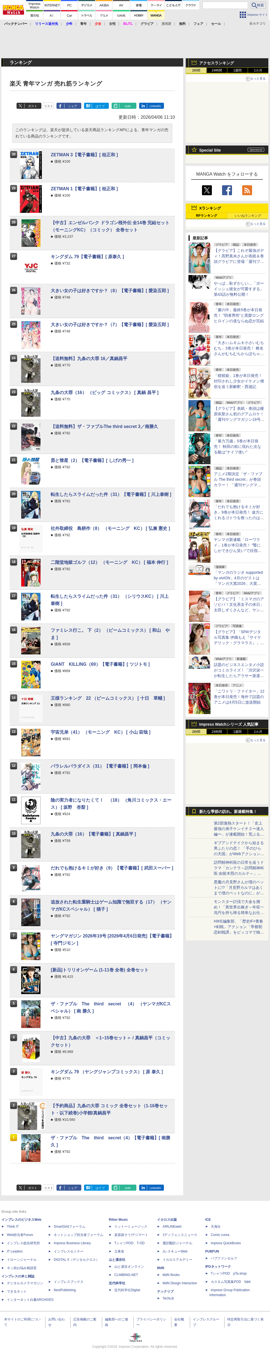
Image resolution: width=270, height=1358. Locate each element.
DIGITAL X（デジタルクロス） (76, 1260)
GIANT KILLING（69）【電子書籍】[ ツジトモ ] (100, 664)
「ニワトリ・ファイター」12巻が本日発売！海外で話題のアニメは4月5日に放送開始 (239, 696)
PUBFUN (212, 1251)
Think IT (13, 1226)
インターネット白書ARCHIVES (30, 1300)
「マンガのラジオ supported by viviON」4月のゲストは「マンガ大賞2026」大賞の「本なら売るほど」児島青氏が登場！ (239, 583)
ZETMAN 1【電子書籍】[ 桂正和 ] (84, 188)
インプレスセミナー (68, 1251)
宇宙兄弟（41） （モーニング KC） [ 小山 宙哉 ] (100, 732)
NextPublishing (65, 1290)
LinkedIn (155, 106)
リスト (48, 106)
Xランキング (210, 208)
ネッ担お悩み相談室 (22, 1268)
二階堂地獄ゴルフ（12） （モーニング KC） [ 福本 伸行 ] (109, 562)
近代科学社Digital (127, 1290)
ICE (208, 1220)
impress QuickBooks (226, 1243)
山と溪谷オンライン (129, 1267)
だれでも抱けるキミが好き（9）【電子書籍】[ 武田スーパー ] (112, 868)
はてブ (100, 106)
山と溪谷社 (117, 1260)
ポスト (32, 106)
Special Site (210, 150)
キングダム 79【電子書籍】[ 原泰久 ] (87, 256)
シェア (72, 106)
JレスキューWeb (175, 1251)
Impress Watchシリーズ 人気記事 (228, 724)
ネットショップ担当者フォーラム (78, 1235)
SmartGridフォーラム (69, 1226)
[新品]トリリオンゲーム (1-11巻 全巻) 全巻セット (99, 970)
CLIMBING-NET (126, 1275)
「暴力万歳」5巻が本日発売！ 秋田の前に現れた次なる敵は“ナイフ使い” (237, 446)
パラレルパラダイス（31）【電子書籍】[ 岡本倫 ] (100, 766)
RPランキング (206, 216)
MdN (160, 1268)
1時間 (196, 70)
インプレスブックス (68, 1282)
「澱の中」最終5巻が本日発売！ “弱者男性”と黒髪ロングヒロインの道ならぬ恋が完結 (239, 315)
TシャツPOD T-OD (129, 1243)
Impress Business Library (72, 1243)
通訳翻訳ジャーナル (177, 1243)
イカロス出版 (167, 1220)
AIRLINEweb (172, 1226)
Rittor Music (118, 1220)
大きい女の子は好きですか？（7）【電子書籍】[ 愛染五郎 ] (110, 324)
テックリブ (165, 1291)
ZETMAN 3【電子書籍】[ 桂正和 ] (84, 154)
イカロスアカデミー (177, 1260)
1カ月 (258, 70)
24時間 (217, 70)
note (128, 106)
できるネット (17, 1291)
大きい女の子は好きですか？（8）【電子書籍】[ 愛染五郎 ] (110, 290)
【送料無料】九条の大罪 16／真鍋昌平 (89, 358)
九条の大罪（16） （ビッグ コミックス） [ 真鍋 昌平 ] (104, 392)
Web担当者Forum (20, 1235)
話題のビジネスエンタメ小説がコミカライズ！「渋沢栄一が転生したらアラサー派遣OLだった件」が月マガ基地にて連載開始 (239, 675)
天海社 (216, 1226)
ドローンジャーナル (22, 1260)
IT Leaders (15, 1251)
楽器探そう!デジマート (131, 1235)
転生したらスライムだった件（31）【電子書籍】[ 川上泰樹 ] (111, 494)
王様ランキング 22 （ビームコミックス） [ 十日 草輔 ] (108, 698)
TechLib (168, 1298)
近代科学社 (117, 1283)
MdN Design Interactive (180, 1283)
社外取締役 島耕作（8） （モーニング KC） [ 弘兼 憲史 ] (110, 528)
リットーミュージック (130, 1226)
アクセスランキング (216, 63)
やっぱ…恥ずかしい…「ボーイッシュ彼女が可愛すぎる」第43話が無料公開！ (239, 289)
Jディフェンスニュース (180, 1235)
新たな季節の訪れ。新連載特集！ (228, 811)
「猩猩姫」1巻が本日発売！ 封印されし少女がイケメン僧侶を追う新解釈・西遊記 (239, 381)
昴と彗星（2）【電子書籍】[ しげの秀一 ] (92, 460)
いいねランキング (248, 216)
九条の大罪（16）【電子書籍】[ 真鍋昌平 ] (93, 834)
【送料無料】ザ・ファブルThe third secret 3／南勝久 (104, 426)
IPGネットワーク (218, 1267)
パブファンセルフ (224, 1258)
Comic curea (220, 1235)
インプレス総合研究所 (23, 1243)
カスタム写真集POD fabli (230, 1282)
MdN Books (171, 1275)
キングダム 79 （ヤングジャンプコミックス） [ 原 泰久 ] (107, 1071)
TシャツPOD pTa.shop (229, 1273)
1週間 (237, 70)
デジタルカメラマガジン (25, 1283)
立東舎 (119, 1251)
